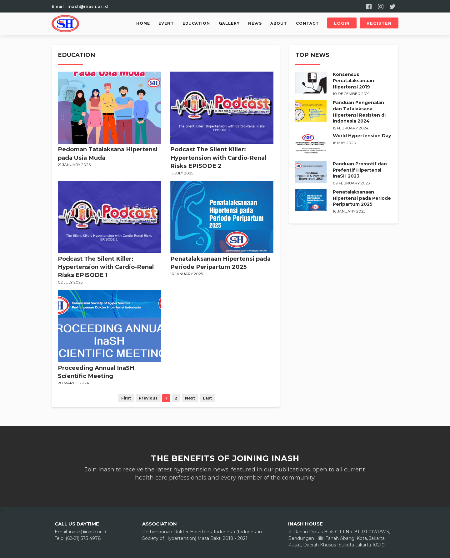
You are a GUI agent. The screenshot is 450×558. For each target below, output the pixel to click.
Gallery (229, 23)
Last (207, 398)
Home (143, 23)
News (255, 23)
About (278, 23)
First (126, 398)
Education (196, 23)
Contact (307, 23)
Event (166, 23)
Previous (148, 398)
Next (190, 398)
